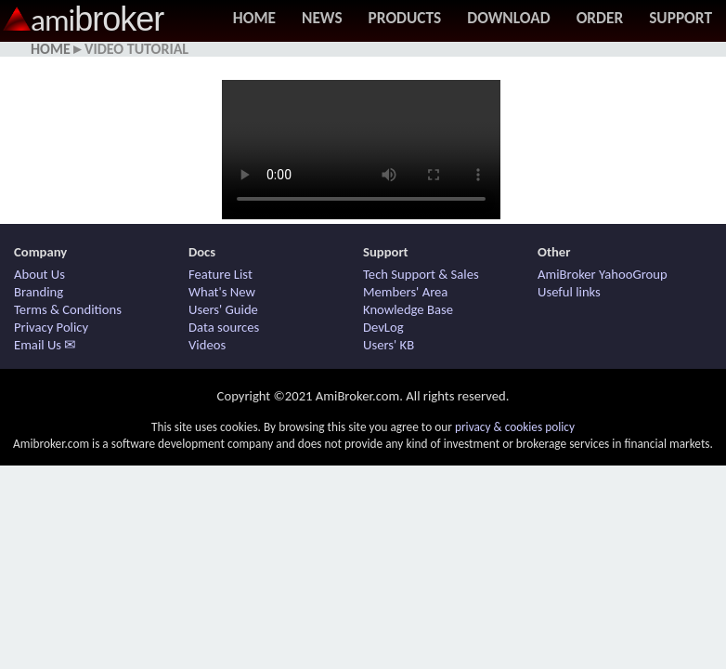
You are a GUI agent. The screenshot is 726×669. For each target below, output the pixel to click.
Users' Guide (223, 309)
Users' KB (388, 344)
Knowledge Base (408, 309)
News (322, 17)
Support (680, 17)
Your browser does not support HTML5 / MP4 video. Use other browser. (361, 149)
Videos (207, 344)
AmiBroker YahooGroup (603, 274)
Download (508, 17)
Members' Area (405, 291)
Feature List (220, 274)
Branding (38, 291)
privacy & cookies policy (515, 427)
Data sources (223, 327)
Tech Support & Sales (421, 274)
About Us (39, 274)
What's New (221, 291)
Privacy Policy (51, 327)
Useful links (569, 291)
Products (405, 17)
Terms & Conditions (68, 309)
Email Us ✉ (45, 344)
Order (600, 17)
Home (254, 17)
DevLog (383, 327)
